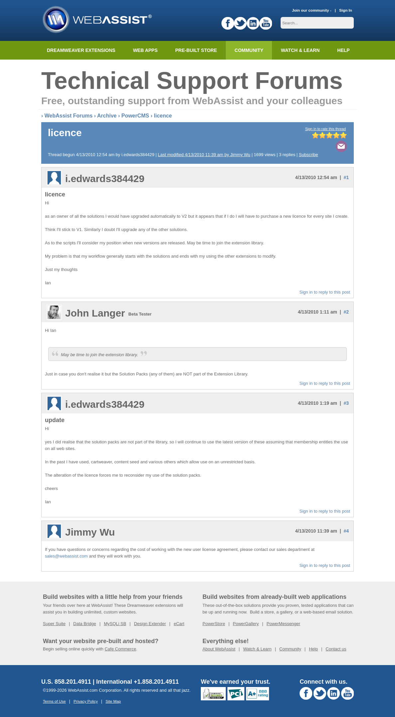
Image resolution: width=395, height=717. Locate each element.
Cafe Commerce (120, 648)
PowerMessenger (283, 623)
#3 (346, 403)
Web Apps (145, 50)
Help (313, 648)
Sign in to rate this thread (325, 129)
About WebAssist (218, 648)
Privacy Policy (85, 701)
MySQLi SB (115, 623)
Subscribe (308, 154)
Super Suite (54, 623)
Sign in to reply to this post (325, 292)
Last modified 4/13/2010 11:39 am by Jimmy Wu (204, 154)
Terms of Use (54, 701)
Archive (107, 116)
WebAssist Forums (69, 116)
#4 (346, 531)
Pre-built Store (196, 50)
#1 (346, 177)
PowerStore (213, 623)
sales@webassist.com (66, 556)
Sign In (345, 10)
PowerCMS (135, 116)
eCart (179, 623)
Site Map (113, 701)
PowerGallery (246, 623)
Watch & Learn (300, 50)
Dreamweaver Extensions (81, 50)
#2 (346, 312)
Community (249, 50)
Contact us (336, 648)
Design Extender (150, 623)
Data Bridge (84, 623)
